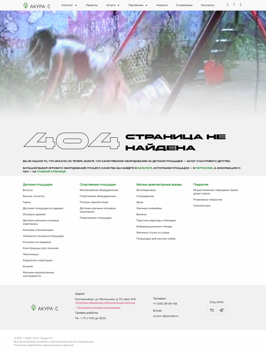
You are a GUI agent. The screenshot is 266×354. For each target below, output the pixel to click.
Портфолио (138, 5)
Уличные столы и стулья (152, 232)
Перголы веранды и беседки (156, 220)
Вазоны (141, 214)
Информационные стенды (154, 226)
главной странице (51, 171)
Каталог (69, 5)
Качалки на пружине (37, 242)
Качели (28, 266)
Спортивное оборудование (98, 196)
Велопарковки (146, 190)
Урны (139, 202)
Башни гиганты (34, 196)
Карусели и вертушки (38, 260)
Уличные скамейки (149, 208)
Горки (27, 202)
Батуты (28, 190)
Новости (162, 5)
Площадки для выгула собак (156, 238)
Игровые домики (34, 214)
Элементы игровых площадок (43, 236)
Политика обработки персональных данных (105, 302)
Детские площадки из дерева (43, 208)
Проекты (92, 5)
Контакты (207, 5)
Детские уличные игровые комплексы (41, 222)
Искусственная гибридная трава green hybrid (215, 192)
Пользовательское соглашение (98, 307)
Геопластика (202, 205)
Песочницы (31, 254)
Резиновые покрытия (207, 199)
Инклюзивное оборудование (99, 190)
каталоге (145, 168)
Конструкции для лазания (40, 248)
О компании (184, 5)
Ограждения (145, 196)
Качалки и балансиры (38, 230)
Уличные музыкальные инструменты (38, 274)
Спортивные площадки (96, 218)
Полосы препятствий (94, 202)
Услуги (113, 5)
